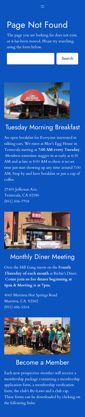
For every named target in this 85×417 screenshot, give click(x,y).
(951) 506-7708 (16, 201)
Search (67, 58)
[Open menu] (42, 6)
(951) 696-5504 (16, 307)
